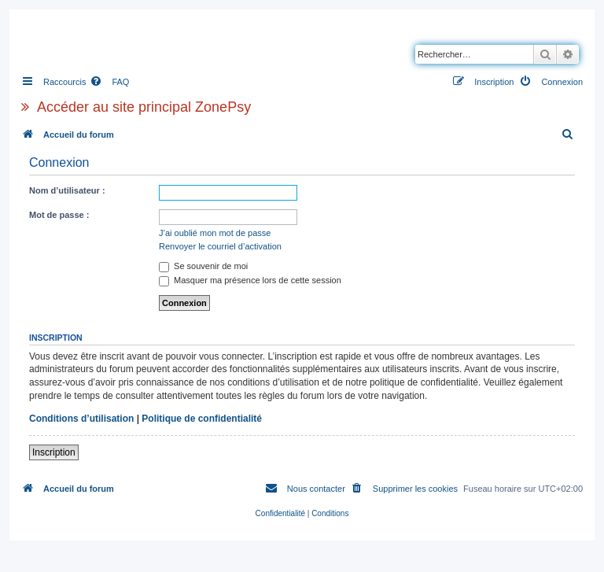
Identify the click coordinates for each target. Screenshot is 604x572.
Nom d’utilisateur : (67, 190)
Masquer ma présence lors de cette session (250, 280)
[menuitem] (109, 81)
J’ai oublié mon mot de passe (215, 233)
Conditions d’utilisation (81, 418)
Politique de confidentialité (202, 418)
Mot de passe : (59, 215)
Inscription (54, 452)
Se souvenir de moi (203, 266)
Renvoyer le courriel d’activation (220, 246)
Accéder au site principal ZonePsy (144, 107)
